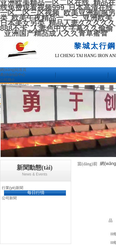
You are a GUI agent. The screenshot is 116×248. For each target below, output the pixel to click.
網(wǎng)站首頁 (13, 70)
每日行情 (36, 192)
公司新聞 (9, 198)
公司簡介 (7, 80)
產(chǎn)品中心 (12, 74)
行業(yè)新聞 (12, 188)
